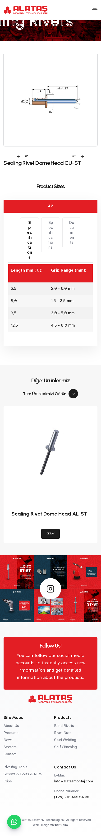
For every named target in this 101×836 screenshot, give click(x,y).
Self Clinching (65, 747)
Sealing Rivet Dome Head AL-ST (49, 514)
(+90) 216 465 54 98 (71, 797)
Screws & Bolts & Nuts (23, 774)
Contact (10, 754)
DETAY (50, 533)
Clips (8, 781)
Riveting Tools (16, 767)
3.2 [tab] (50, 206)
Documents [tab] (71, 232)
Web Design (41, 825)
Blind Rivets (64, 725)
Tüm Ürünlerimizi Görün (50, 393)
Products (11, 732)
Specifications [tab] (29, 240)
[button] (25, 156)
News (8, 740)
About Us (11, 725)
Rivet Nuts (62, 732)
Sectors (10, 747)
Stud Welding (65, 740)
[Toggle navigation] (94, 9)
